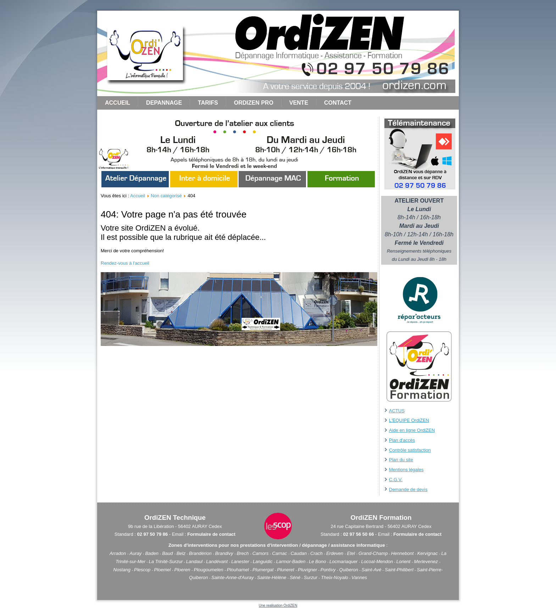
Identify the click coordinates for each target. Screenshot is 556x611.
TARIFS (208, 103)
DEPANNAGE (164, 103)
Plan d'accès (402, 440)
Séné (295, 577)
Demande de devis (408, 489)
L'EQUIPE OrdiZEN (409, 420)
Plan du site (401, 459)
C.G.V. (395, 479)
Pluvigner (307, 569)
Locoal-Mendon (377, 561)
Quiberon (348, 569)
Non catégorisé (166, 195)
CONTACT (337, 103)
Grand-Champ (373, 553)
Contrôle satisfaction (410, 450)
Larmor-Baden (291, 561)
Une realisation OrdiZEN (278, 605)
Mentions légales (406, 469)
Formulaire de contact (211, 534)
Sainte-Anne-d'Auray (232, 577)
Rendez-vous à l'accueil (125, 263)
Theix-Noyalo (334, 577)
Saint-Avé (371, 569)
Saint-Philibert (399, 569)
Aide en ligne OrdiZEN (412, 430)
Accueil (117, 103)
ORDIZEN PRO (253, 103)
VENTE (298, 103)
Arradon (118, 553)
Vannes (359, 577)
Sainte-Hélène (271, 577)
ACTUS (397, 410)
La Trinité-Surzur (166, 561)
